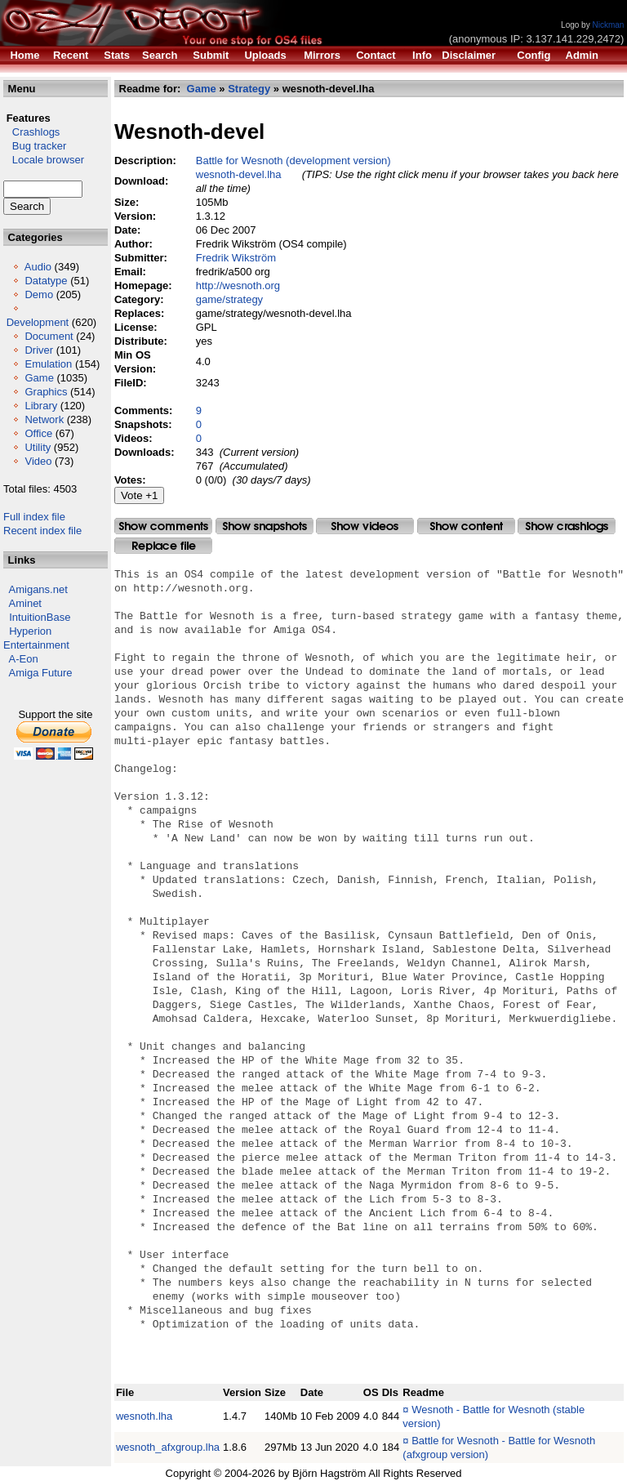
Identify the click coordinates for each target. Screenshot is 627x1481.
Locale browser (43, 160)
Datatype (45, 280)
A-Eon (23, 659)
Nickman (608, 24)
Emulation (48, 364)
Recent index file (42, 530)
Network (44, 419)
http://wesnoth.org (238, 285)
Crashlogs (31, 132)
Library (40, 405)
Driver (38, 350)
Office (38, 433)
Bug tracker (34, 146)
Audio (37, 267)
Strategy (249, 89)
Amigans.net (38, 589)
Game (38, 378)
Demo (38, 294)
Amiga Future (41, 673)
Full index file (34, 517)
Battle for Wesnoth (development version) (293, 160)
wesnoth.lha (144, 1416)
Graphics (45, 392)
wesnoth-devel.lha (239, 174)
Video (37, 461)
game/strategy (229, 299)
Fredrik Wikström (236, 258)
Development (38, 322)
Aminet (25, 603)
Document (48, 336)
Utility (37, 447)
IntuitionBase (39, 617)
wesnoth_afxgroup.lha (168, 1447)
